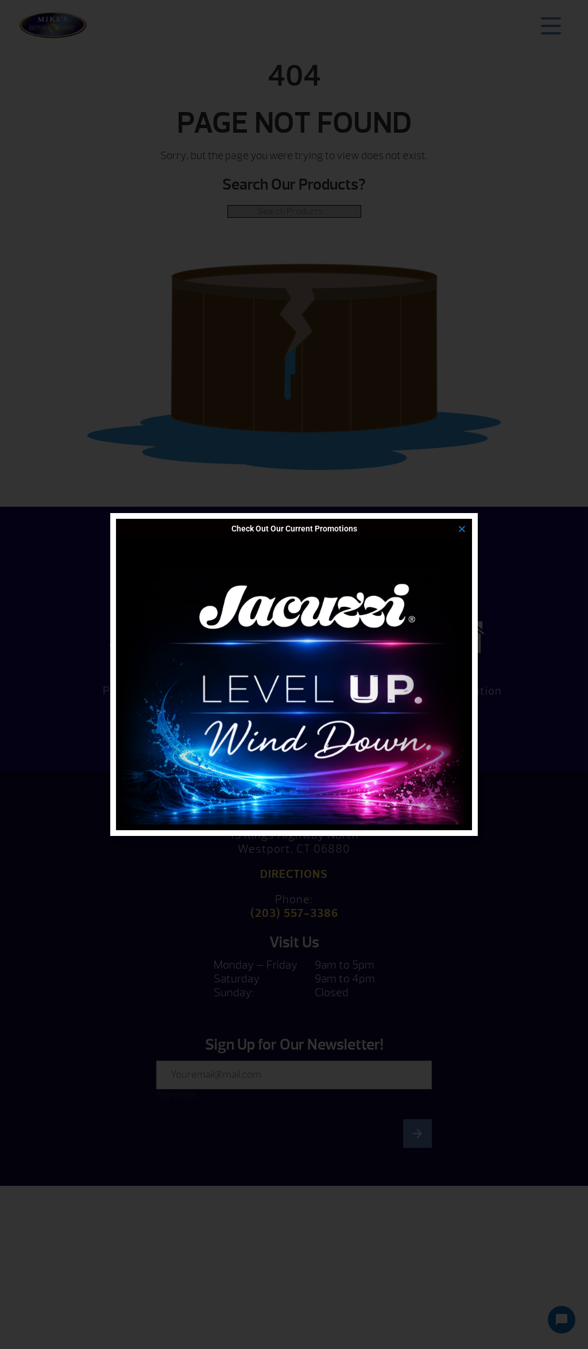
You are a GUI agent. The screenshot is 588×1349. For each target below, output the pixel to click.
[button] (462, 529)
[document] (294, 674)
